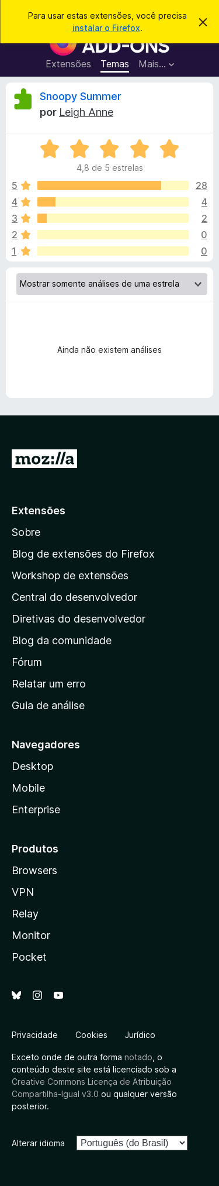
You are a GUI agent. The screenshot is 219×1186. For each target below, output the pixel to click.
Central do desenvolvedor (74, 597)
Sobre (26, 532)
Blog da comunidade (62, 640)
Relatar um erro (49, 684)
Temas (114, 64)
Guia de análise (48, 705)
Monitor (31, 935)
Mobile (28, 788)
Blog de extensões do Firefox (83, 554)
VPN (23, 892)
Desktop (32, 766)
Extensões (68, 64)
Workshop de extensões (70, 575)
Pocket (29, 957)
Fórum (27, 662)
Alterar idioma (38, 1143)
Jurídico (140, 1035)
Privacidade (35, 1035)
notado (138, 1057)
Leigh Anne (86, 112)
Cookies (91, 1035)
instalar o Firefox (106, 28)
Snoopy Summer (80, 96)
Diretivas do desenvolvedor (78, 619)
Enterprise (36, 809)
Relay (25, 913)
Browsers (34, 870)
